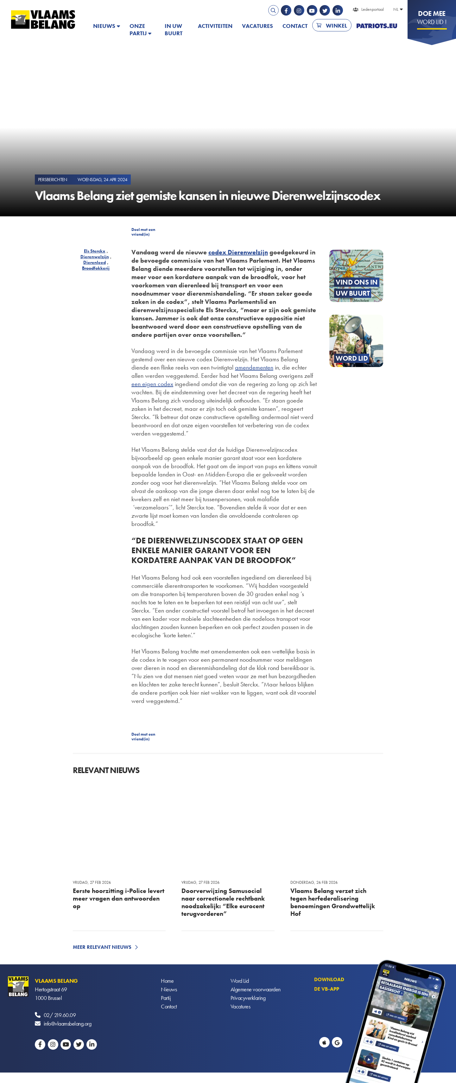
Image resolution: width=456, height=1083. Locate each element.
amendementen (254, 367)
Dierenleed (94, 262)
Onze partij (138, 29)
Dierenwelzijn (94, 256)
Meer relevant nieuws (102, 947)
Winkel (336, 25)
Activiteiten (215, 26)
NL (395, 9)
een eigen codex (152, 384)
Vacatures (257, 26)
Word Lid (240, 980)
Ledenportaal (372, 9)
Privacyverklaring (248, 997)
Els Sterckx (94, 251)
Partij (166, 997)
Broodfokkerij (96, 268)
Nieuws (104, 26)
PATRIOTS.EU (376, 26)
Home (167, 980)
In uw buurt (173, 29)
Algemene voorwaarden (256, 989)
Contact (294, 26)
